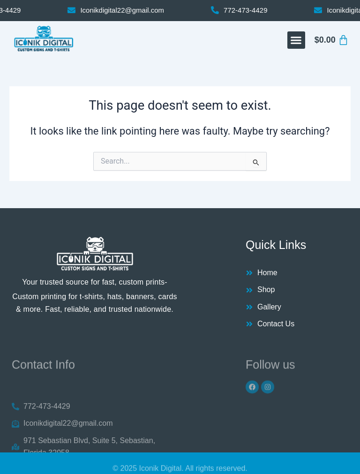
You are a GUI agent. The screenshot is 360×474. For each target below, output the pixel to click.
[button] (296, 40)
